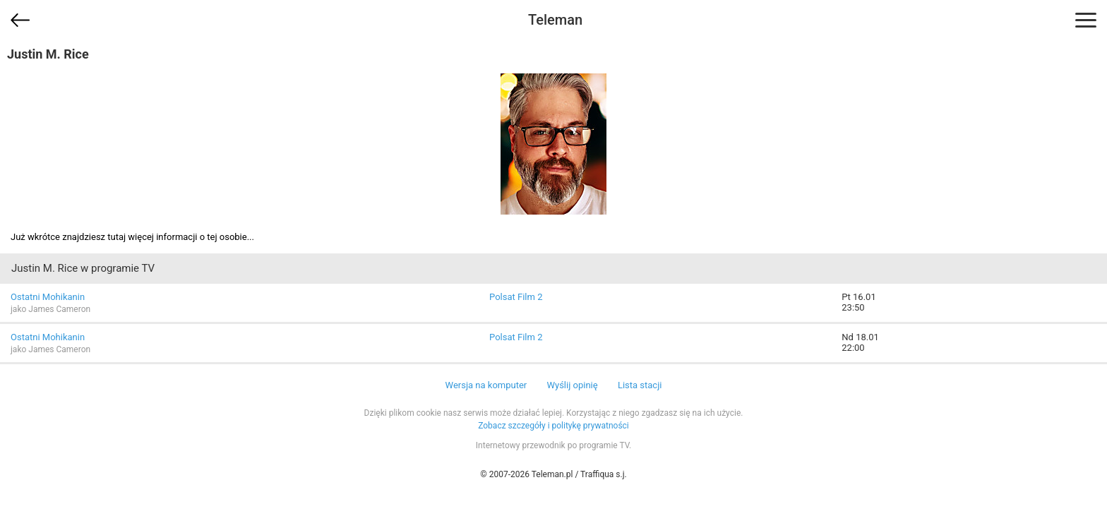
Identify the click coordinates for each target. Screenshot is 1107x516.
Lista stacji (640, 385)
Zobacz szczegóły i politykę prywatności (553, 426)
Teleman (555, 19)
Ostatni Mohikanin (48, 297)
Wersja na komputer (486, 385)
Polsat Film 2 (515, 297)
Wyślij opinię (571, 385)
